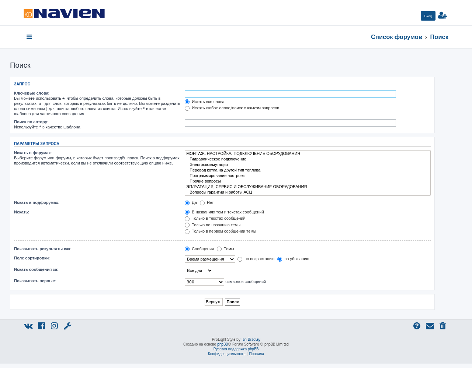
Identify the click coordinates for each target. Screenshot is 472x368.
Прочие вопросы (307, 181)
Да (191, 202)
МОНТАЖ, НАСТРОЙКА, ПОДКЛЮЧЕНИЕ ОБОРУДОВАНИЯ (307, 153)
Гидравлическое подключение (307, 159)
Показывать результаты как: (42, 248)
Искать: (21, 212)
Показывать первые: (35, 280)
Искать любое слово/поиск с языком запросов (232, 107)
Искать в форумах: (33, 152)
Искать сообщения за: (36, 269)
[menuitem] (428, 16)
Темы (225, 248)
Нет (207, 202)
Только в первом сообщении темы (220, 231)
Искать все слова (204, 101)
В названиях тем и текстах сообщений (224, 212)
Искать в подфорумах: (36, 202)
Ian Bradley (251, 339)
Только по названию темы (212, 224)
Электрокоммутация (307, 164)
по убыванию (293, 258)
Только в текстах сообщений (215, 218)
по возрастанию (255, 258)
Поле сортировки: (31, 258)
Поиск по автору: (31, 121)
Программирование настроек (307, 175)
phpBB (222, 344)
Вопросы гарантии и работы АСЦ (307, 192)
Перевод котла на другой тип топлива (307, 170)
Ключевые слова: (31, 93)
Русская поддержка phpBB (236, 349)
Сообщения (199, 248)
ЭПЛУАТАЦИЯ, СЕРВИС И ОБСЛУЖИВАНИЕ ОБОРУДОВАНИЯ (307, 187)
